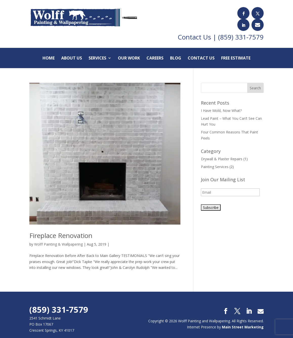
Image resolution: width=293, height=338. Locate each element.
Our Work (129, 50)
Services (97, 50)
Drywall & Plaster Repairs (221, 150)
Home (49, 50)
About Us (71, 50)
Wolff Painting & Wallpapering (58, 236)
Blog (175, 50)
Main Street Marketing (243, 318)
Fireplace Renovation (60, 227)
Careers (154, 50)
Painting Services (214, 158)
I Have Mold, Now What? (221, 102)
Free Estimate (235, 50)
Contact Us (201, 50)
